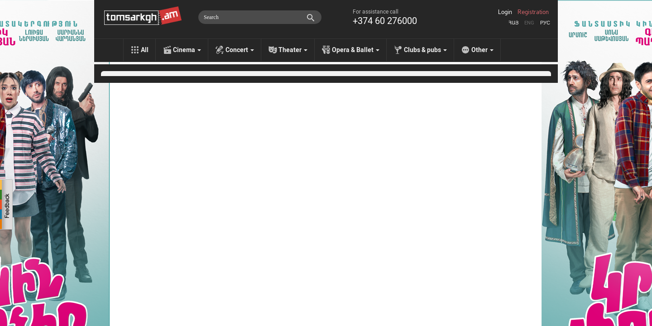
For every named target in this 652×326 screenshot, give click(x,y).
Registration (533, 12)
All (145, 49)
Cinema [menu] (187, 49)
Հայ (513, 23)
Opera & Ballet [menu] (355, 49)
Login (505, 12)
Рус (545, 23)
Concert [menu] (239, 49)
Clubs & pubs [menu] (425, 49)
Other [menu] (482, 49)
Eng (529, 23)
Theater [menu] (292, 49)
